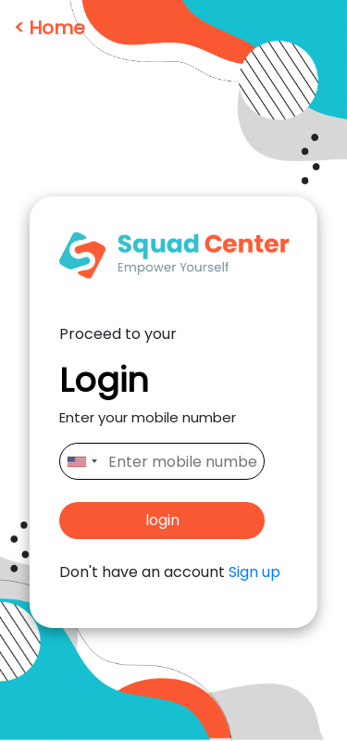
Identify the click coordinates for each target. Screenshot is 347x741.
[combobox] (81, 461)
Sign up (254, 572)
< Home (49, 28)
